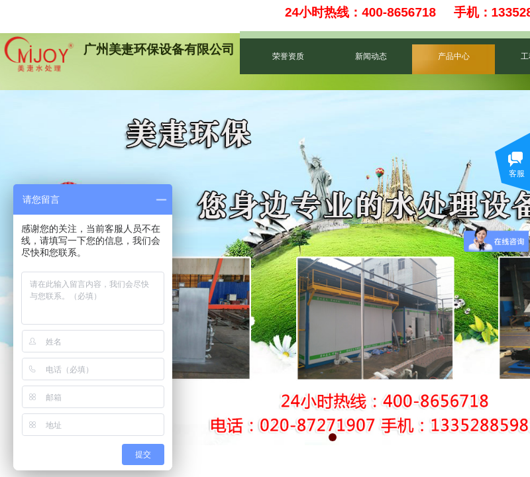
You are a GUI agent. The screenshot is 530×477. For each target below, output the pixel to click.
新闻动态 (371, 56)
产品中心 (454, 56)
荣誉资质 (288, 56)
